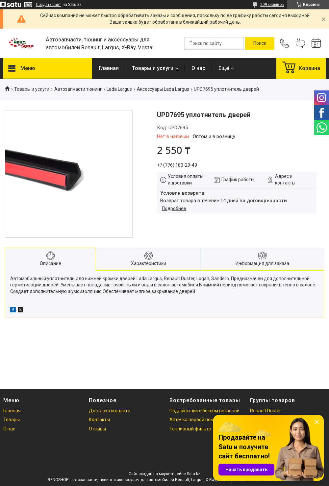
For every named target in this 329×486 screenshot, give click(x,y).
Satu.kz (193, 474)
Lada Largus (119, 89)
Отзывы (97, 428)
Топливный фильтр (190, 428)
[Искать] (259, 43)
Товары (11, 419)
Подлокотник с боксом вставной (204, 410)
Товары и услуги (152, 68)
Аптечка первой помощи (196, 419)
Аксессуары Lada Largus (163, 89)
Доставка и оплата (109, 410)
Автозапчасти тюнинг (78, 89)
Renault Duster (265, 410)
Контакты (99, 419)
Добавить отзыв (300, 43)
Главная (109, 68)
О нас (198, 68)
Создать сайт (48, 4)
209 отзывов (272, 4)
